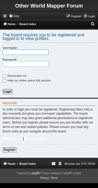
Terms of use (12, 138)
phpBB (35, 173)
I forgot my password (16, 69)
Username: (10, 47)
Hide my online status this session (27, 80)
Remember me (15, 75)
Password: (10, 59)
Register (9, 150)
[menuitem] (14, 16)
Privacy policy (35, 138)
